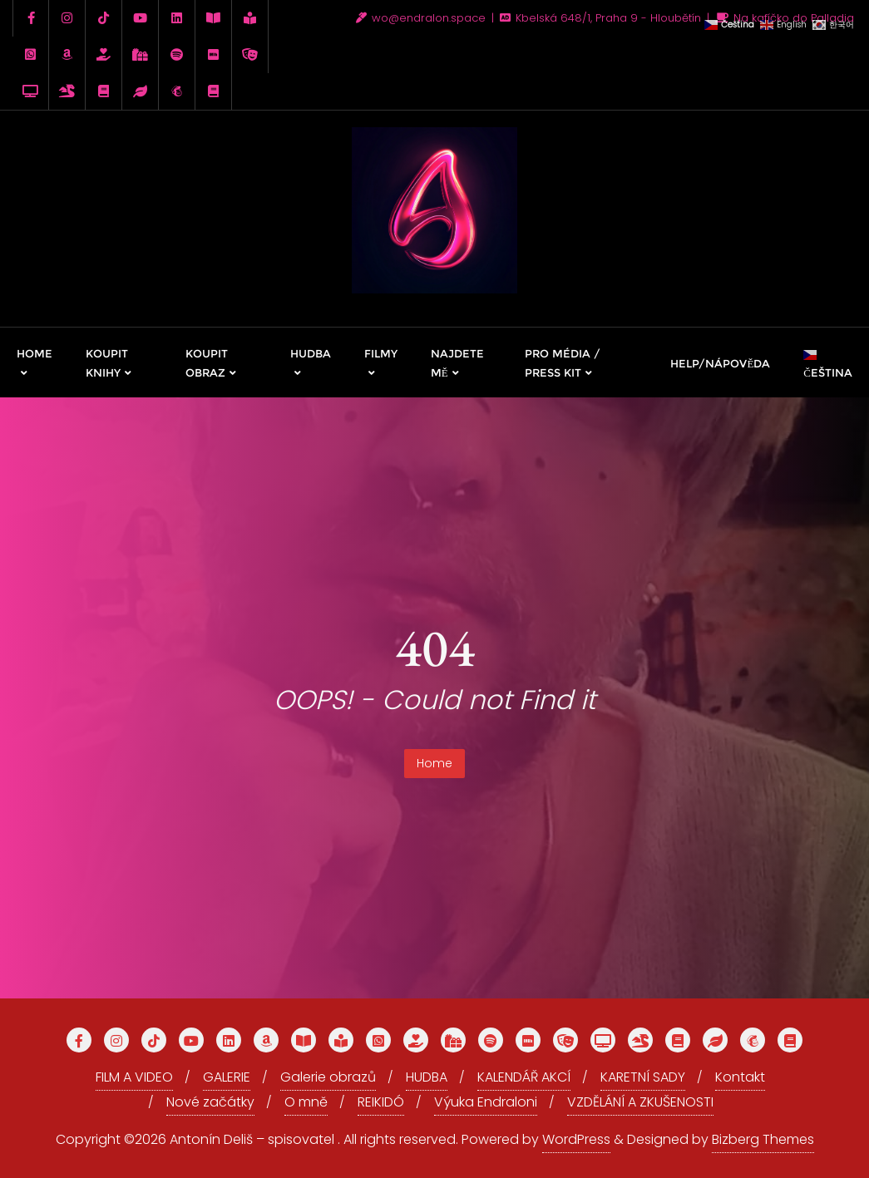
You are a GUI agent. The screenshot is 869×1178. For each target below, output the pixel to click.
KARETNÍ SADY (642, 1077)
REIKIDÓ (381, 1101)
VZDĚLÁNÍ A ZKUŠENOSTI (640, 1101)
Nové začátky (210, 1101)
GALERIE (226, 1077)
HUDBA (426, 1077)
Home (434, 763)
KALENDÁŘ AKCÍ (523, 1077)
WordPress (576, 1139)
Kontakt (740, 1077)
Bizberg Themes (763, 1139)
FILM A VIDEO (134, 1077)
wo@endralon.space (422, 18)
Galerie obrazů (328, 1077)
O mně (306, 1101)
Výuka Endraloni (485, 1101)
